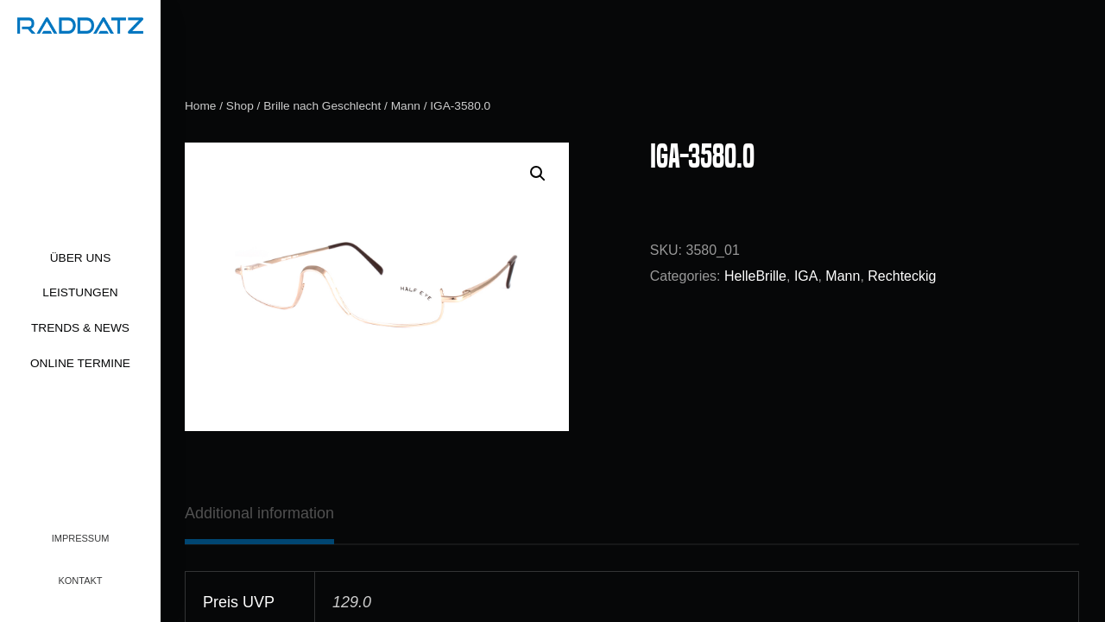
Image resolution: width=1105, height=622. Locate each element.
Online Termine (80, 363)
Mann (405, 105)
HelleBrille (755, 276)
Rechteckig (902, 276)
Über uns (80, 257)
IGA (806, 276)
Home (200, 105)
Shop (240, 105)
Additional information (259, 513)
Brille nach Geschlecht (322, 105)
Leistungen (79, 292)
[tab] (259, 513)
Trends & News (80, 327)
